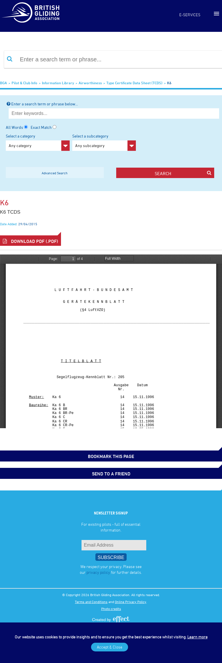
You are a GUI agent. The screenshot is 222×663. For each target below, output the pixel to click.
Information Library (58, 82)
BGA (3, 82)
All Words (14, 127)
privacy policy (98, 572)
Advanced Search (55, 173)
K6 (169, 82)
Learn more (197, 636)
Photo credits (111, 609)
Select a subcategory (104, 142)
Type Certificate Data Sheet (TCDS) (134, 82)
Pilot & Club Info (24, 82)
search (183, 173)
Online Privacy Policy (130, 602)
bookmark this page (111, 456)
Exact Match (41, 127)
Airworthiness (90, 82)
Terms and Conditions (91, 602)
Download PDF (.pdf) (30, 241)
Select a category (38, 142)
